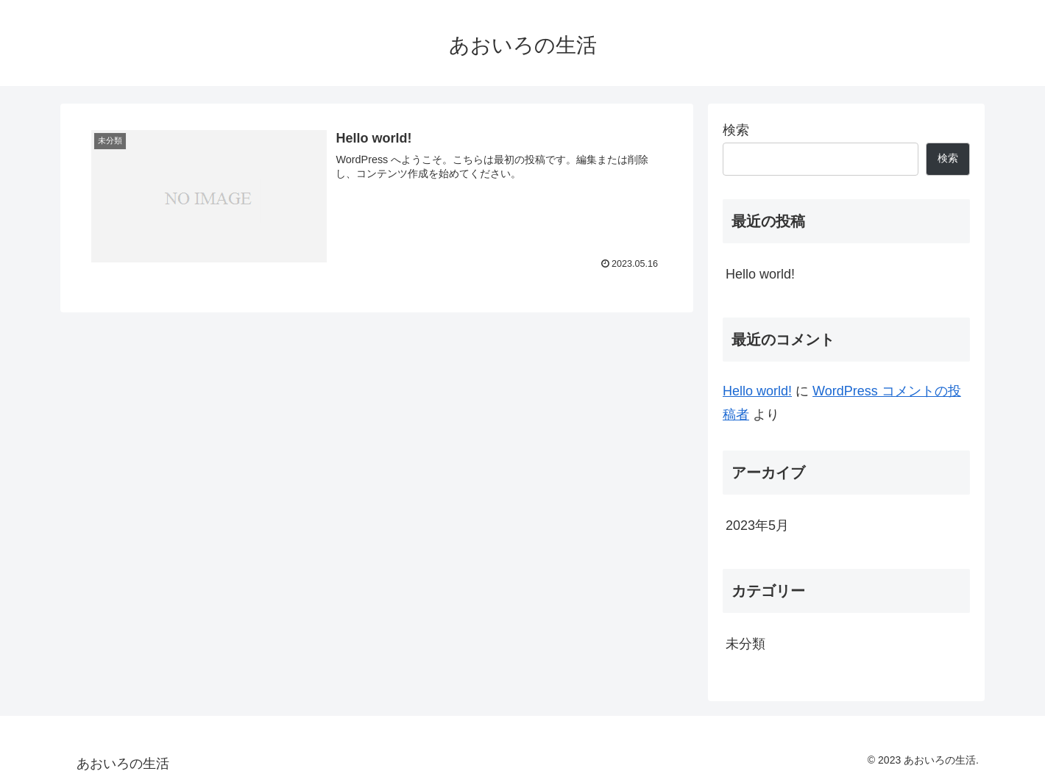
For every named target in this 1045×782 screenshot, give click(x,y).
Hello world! (760, 274)
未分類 (745, 643)
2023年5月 (757, 525)
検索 (736, 130)
